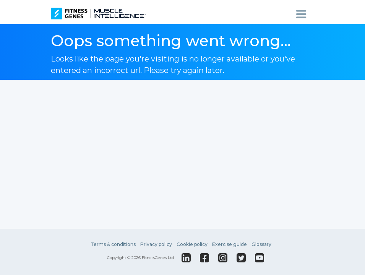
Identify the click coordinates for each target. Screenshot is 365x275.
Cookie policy (192, 244)
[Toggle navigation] (304, 13)
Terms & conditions (113, 244)
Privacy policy (156, 244)
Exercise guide (229, 244)
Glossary (261, 244)
